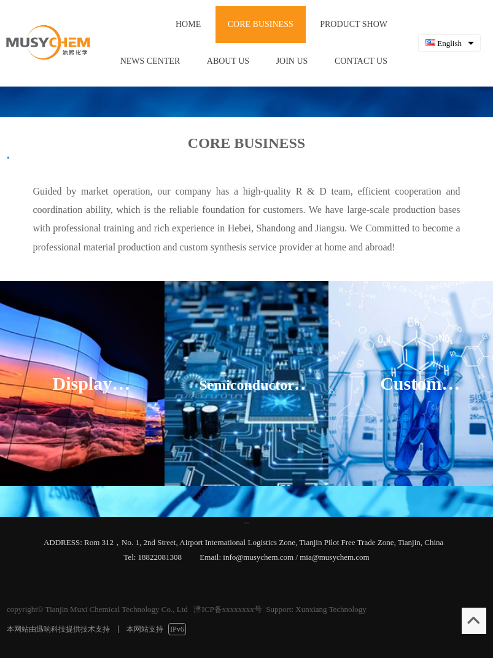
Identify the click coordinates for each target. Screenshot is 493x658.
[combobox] (449, 43)
